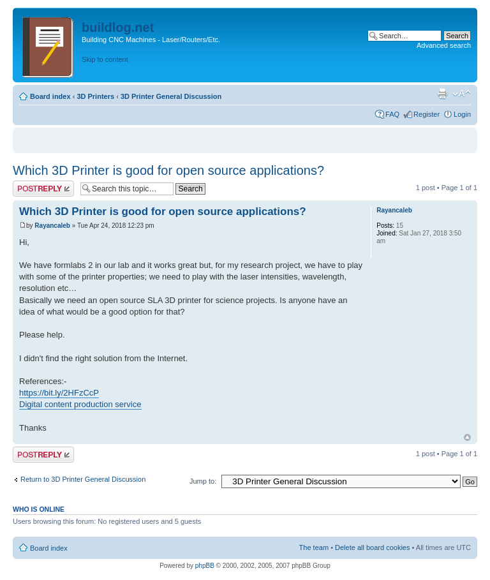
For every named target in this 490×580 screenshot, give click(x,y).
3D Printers (95, 96)
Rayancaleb (52, 225)
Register (426, 114)
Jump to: (202, 481)
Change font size (461, 94)
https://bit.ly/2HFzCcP (59, 393)
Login (462, 114)
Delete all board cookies (372, 547)
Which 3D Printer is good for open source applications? (168, 170)
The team (314, 547)
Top (467, 437)
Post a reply (43, 189)
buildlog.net (118, 27)
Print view (442, 94)
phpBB (204, 565)
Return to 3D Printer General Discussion (82, 479)
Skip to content (105, 59)
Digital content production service (80, 404)
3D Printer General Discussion (171, 96)
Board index (50, 96)
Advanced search (444, 45)
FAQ (392, 114)
